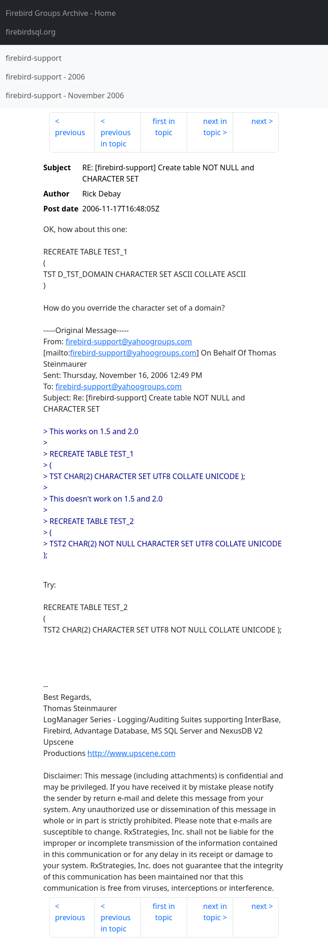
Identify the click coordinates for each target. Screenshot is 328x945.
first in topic (164, 127)
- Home (61, 13)
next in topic (215, 127)
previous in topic (116, 138)
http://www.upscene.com (131, 753)
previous (70, 132)
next (259, 121)
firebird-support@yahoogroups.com (129, 341)
